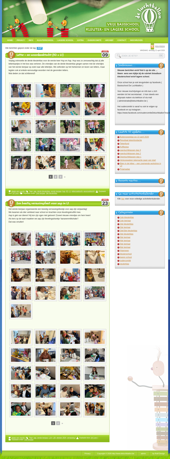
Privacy (21, 40)
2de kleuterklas (126, 224)
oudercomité (125, 260)
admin (143, 454)
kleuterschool (126, 254)
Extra (80, 40)
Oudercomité (94, 40)
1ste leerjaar (40, 193)
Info (31, 40)
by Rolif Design (159, 454)
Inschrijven (136, 40)
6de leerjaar (125, 247)
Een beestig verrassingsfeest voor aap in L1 (42, 204)
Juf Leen (15, 193)
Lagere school (65, 40)
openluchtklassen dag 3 (130, 150)
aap (35, 191)
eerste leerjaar (56, 191)
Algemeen (124, 250)
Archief (109, 40)
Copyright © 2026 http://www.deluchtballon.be (115, 454)
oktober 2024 (61, 438)
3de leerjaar (125, 237)
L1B (54, 438)
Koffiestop (124, 147)
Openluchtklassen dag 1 (130, 157)
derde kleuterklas (43, 191)
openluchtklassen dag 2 (130, 153)
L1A (50, 438)
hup (63, 191)
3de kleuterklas (51, 193)
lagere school (126, 257)
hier (122, 199)
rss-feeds (160, 46)
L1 (70, 191)
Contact (121, 40)
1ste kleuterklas (127, 217)
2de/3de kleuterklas (128, 231)
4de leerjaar (125, 240)
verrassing (71, 438)
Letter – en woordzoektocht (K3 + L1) (39, 55)
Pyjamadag (125, 169)
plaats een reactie (18, 191)
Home (10, 40)
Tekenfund (124, 143)
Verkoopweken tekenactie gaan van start (138, 160)
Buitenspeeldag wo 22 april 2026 (134, 137)
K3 (67, 191)
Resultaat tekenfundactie (131, 140)
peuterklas (124, 264)
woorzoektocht (88, 191)
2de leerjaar (125, 227)
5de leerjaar (125, 244)
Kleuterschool (45, 40)
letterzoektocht (77, 191)
